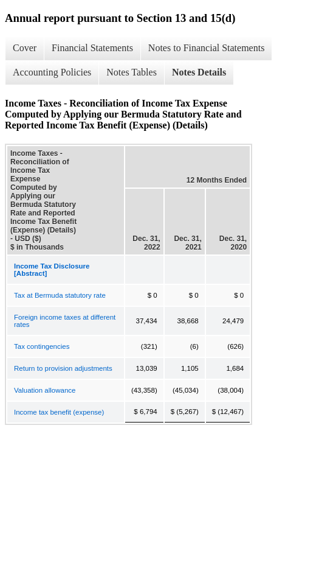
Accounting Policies (52, 72)
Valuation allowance (44, 390)
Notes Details (199, 72)
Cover (24, 48)
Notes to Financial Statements (206, 48)
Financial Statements (92, 48)
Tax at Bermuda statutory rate (60, 295)
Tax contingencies (41, 346)
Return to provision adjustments (63, 368)
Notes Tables (131, 72)
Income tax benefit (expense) (59, 412)
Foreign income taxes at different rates (64, 321)
